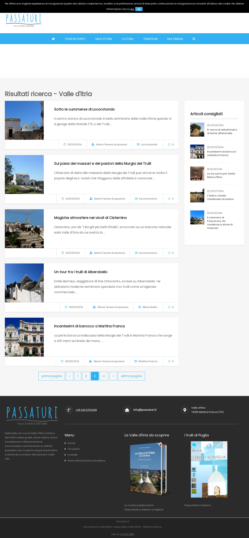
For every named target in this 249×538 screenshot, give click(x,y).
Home (71, 443)
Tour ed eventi (75, 39)
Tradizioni (150, 39)
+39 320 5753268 (86, 410)
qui (132, 9)
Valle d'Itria (103, 39)
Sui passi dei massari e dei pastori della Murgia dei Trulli (102, 163)
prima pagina (51, 376)
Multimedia (175, 39)
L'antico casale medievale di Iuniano (220, 197)
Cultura (127, 39)
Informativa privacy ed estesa (86, 460)
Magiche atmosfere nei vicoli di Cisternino (90, 217)
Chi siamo (74, 449)
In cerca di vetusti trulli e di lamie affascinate (222, 131)
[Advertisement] (173, 20)
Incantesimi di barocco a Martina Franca (89, 326)
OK (138, 9)
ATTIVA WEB (127, 534)
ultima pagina (131, 376)
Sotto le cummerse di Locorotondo (84, 109)
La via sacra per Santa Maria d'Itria (221, 175)
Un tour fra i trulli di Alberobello (80, 271)
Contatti (72, 455)
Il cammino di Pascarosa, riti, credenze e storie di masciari (222, 221)
